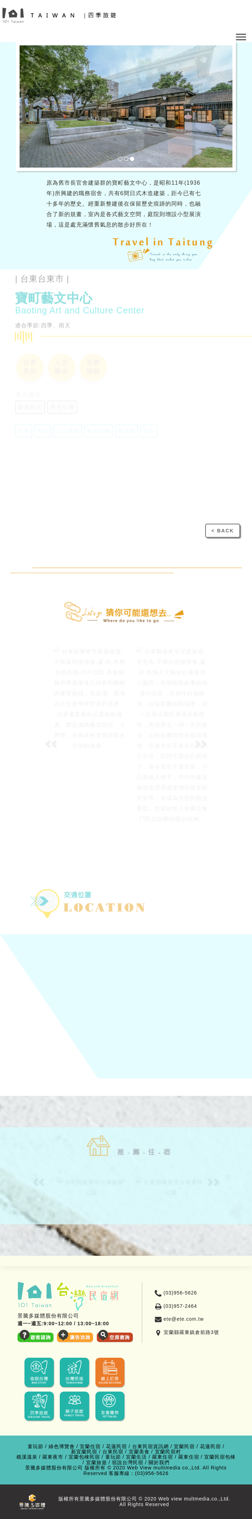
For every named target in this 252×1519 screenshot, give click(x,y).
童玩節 (35, 1446)
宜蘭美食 (139, 1451)
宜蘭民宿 (184, 1446)
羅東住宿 (162, 1457)
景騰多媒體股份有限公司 (54, 1467)
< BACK (222, 530)
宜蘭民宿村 (168, 1451)
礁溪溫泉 (26, 1457)
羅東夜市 (52, 1457)
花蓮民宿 (116, 1446)
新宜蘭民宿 (84, 1451)
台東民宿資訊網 (150, 1446)
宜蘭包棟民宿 (84, 1457)
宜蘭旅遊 (96, 1462)
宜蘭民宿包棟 (220, 1457)
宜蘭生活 (136, 1457)
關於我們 (159, 1462)
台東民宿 (112, 1451)
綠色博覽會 (62, 1446)
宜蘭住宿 (90, 1446)
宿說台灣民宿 (127, 1462)
